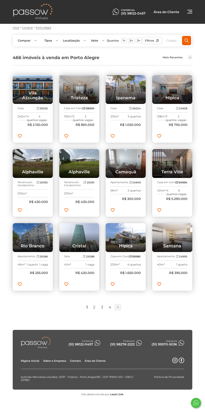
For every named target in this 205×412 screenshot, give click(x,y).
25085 (135, 256)
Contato (75, 360)
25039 (88, 108)
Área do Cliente (95, 360)
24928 (181, 108)
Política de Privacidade (169, 377)
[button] (97, 40)
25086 (42, 256)
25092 (42, 182)
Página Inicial (30, 360)
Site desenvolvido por (102, 394)
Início (16, 27)
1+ (124, 40)
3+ (138, 40)
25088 (88, 256)
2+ (131, 40)
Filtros (152, 40)
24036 (181, 182)
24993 (181, 256)
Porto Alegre (43, 27)
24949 (135, 182)
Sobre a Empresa (54, 360)
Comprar (27, 27)
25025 (42, 108)
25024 (135, 108)
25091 (88, 182)
